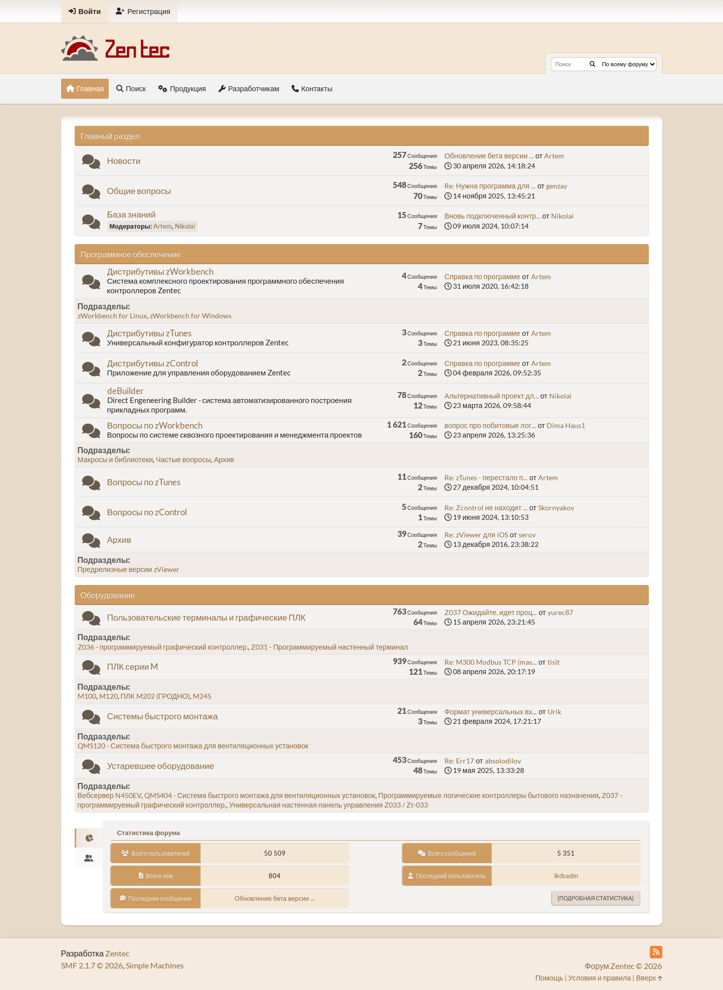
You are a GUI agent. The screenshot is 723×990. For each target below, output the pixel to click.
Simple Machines (155, 965)
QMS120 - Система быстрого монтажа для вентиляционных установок (193, 745)
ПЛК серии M (133, 666)
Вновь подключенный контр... (492, 216)
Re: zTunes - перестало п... (486, 477)
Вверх (649, 977)
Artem (554, 155)
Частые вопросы (183, 459)
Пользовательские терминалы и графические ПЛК (206, 617)
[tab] (89, 838)
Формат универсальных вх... (490, 711)
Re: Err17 (459, 760)
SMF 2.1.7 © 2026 (92, 965)
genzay (556, 185)
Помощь (549, 977)
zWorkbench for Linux (112, 315)
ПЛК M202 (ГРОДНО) (155, 696)
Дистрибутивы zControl (152, 363)
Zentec (117, 953)
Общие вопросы (139, 190)
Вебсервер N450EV (109, 795)
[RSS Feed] (656, 952)
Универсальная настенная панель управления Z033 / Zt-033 (328, 805)
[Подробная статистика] (595, 898)
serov (527, 534)
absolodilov (503, 760)
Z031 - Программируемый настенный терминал (329, 647)
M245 (202, 696)
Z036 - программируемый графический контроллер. (163, 647)
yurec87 (560, 612)
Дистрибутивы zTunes (149, 333)
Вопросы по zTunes (144, 482)
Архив (224, 459)
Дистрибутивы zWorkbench (160, 271)
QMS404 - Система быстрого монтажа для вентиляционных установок (259, 795)
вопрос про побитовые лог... (490, 425)
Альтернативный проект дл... (491, 395)
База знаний (131, 214)
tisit (554, 662)
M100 (87, 696)
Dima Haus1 (566, 425)
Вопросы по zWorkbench (155, 425)
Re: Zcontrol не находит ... (486, 507)
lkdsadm (566, 876)
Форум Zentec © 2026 (623, 965)
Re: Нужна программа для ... (490, 185)
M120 (108, 696)
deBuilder (125, 390)
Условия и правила (599, 977)
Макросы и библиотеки (115, 459)
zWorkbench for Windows (190, 315)
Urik (554, 711)
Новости (124, 160)
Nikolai (185, 226)
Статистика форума (148, 833)
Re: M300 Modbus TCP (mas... (490, 662)
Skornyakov (556, 507)
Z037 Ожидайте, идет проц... (490, 612)
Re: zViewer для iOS (476, 534)
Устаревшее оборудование (160, 765)
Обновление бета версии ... (489, 155)
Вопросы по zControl (147, 512)
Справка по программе (482, 276)
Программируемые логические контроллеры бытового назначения (488, 795)
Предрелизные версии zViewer (128, 569)
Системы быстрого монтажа (162, 716)
